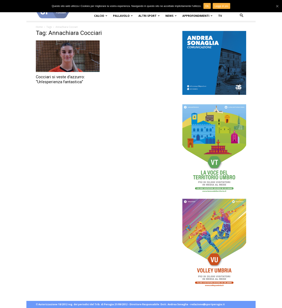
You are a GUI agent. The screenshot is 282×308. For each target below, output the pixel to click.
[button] (241, 16)
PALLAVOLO (123, 16)
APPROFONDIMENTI (197, 16)
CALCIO (100, 16)
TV (220, 16)
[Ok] (277, 6)
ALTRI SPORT (149, 16)
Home (39, 27)
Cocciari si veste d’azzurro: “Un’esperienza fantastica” (60, 79)
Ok (207, 6)
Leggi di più (221, 6)
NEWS (171, 16)
